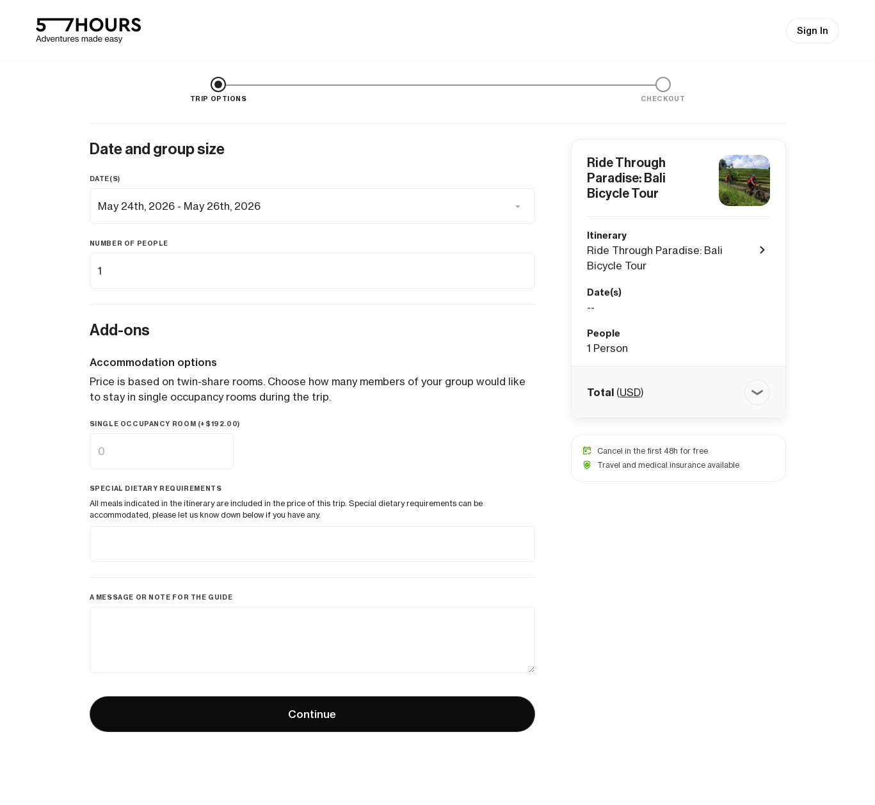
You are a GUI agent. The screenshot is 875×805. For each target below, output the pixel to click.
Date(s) (105, 179)
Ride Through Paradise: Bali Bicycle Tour (626, 178)
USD (630, 392)
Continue (312, 714)
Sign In (812, 30)
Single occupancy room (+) (165, 424)
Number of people (129, 243)
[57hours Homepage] (88, 31)
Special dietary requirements (156, 488)
